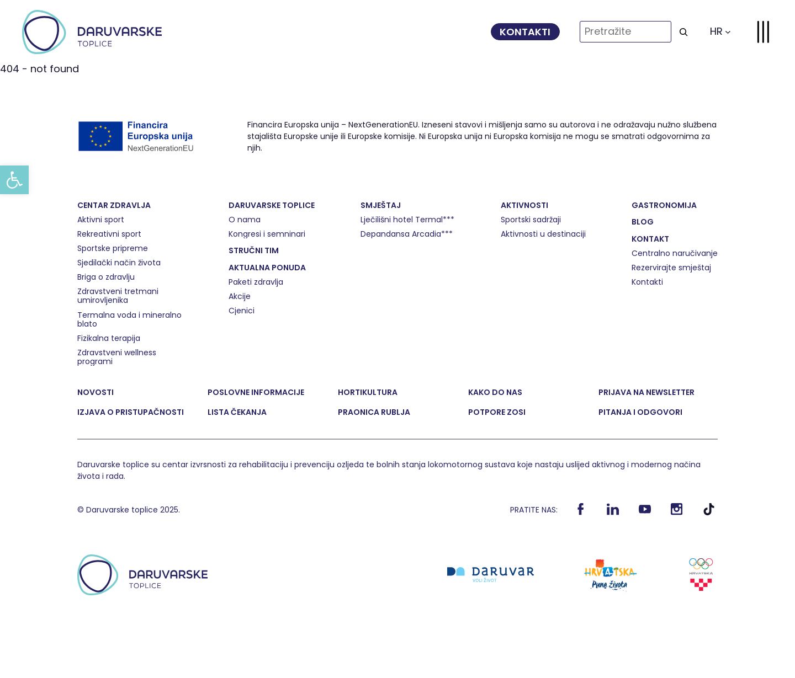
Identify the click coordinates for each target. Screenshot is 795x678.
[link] (14, 180)
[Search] (683, 31)
